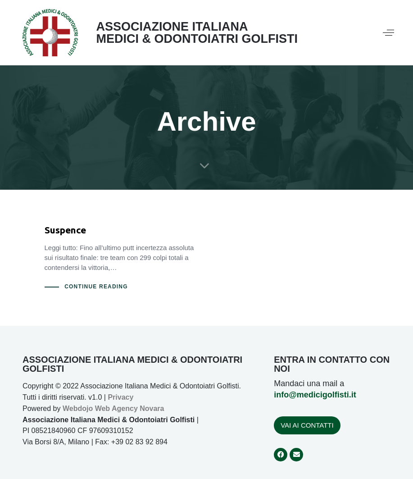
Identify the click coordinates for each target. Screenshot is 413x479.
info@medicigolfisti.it (315, 394)
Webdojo (78, 408)
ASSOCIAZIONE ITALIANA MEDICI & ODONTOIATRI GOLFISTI (197, 33)
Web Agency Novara (129, 408)
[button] (388, 32)
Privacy (120, 397)
